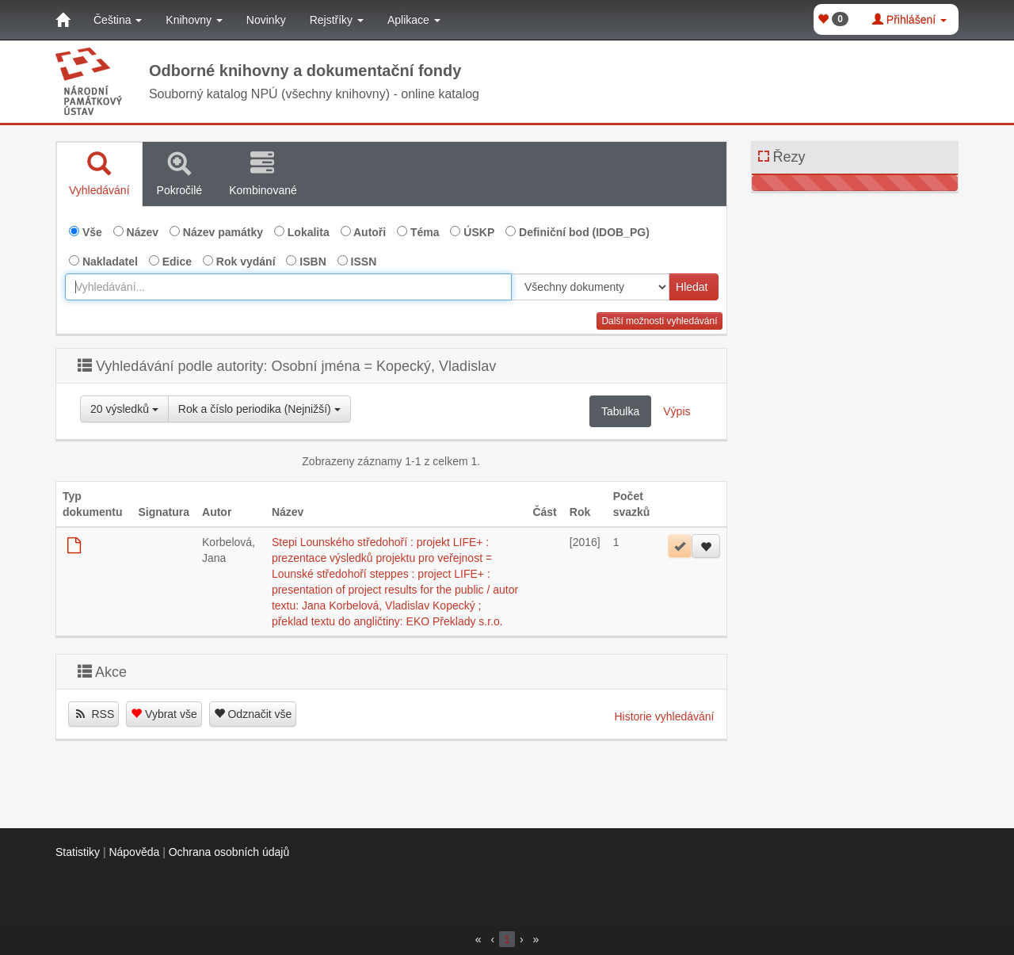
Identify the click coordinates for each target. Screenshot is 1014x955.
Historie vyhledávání (664, 716)
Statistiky (77, 852)
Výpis (676, 411)
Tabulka (620, 411)
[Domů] (63, 20)
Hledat (691, 287)
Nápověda (134, 852)
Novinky (266, 19)
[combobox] (288, 286)
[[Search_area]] (590, 286)
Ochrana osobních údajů (229, 852)
